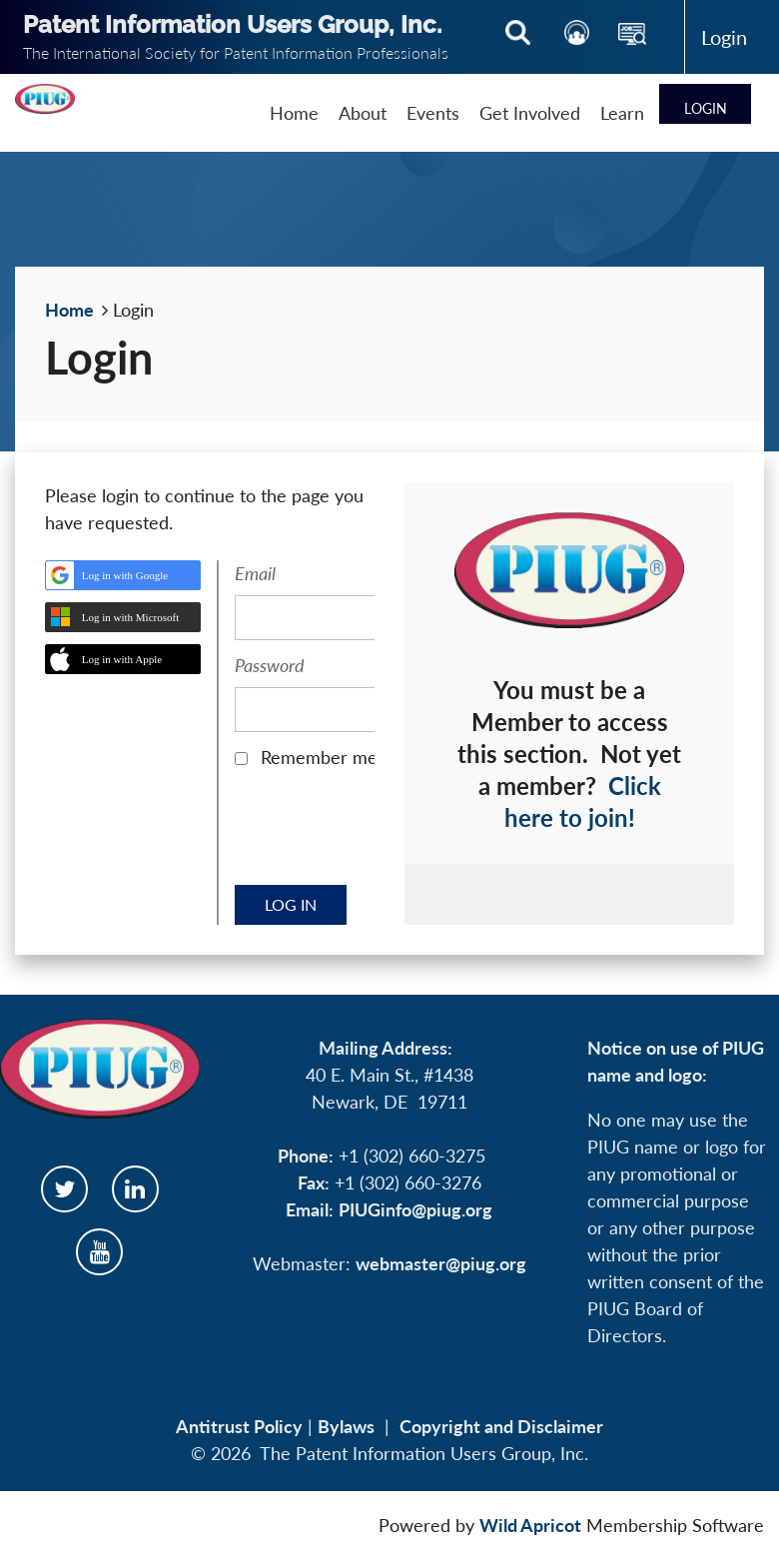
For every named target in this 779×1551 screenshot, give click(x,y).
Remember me (319, 757)
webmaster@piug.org (441, 1263)
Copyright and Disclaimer (501, 1426)
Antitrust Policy (239, 1426)
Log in (724, 37)
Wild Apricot (530, 1525)
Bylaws (346, 1426)
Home (69, 310)
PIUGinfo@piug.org (415, 1209)
